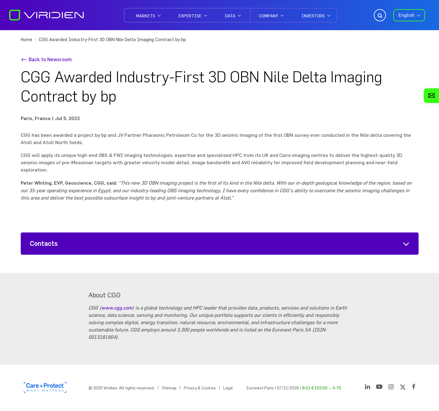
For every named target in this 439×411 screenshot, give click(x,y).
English (406, 15)
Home (26, 39)
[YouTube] (379, 387)
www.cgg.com (116, 307)
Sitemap (169, 387)
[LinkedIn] (367, 387)
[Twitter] (403, 387)
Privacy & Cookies (200, 387)
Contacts (44, 243)
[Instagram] (391, 387)
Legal (228, 387)
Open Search (379, 15)
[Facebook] (414, 387)
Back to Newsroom (50, 59)
